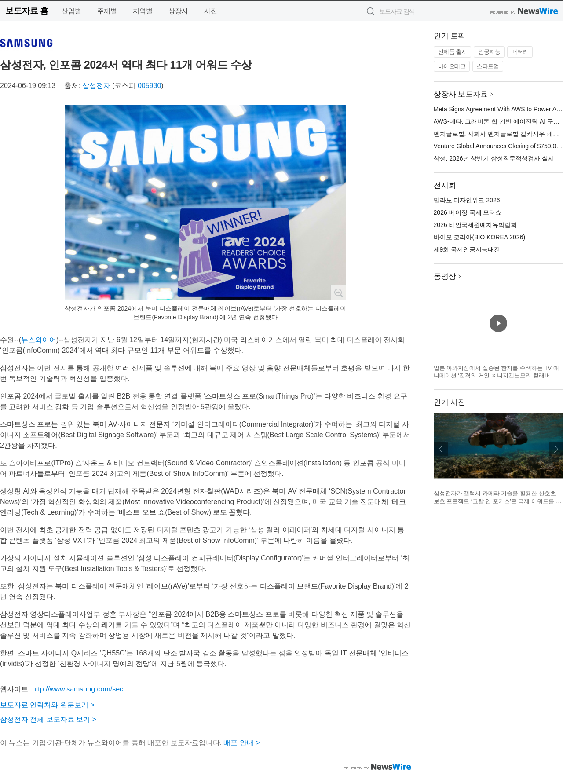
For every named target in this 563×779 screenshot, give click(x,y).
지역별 (143, 11)
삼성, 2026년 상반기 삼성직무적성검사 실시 (494, 158)
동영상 (445, 276)
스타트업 (488, 66)
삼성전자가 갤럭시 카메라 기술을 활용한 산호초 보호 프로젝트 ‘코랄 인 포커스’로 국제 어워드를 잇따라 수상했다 (498, 501)
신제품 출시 (452, 51)
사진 (210, 11)
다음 (556, 449)
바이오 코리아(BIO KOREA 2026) (480, 237)
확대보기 (338, 292)
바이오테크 (452, 66)
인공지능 (489, 51)
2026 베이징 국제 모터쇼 (468, 212)
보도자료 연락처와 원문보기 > (47, 705)
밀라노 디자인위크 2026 (467, 200)
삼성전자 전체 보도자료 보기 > (48, 719)
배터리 (520, 51)
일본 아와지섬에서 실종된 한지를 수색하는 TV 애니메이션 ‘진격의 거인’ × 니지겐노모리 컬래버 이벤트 (496, 376)
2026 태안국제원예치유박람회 (475, 224)
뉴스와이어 (38, 340)
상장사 (178, 11)
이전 (441, 449)
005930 (149, 85)
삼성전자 (96, 85)
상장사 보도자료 (461, 94)
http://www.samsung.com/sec (77, 689)
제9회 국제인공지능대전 (467, 249)
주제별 (107, 11)
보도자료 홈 (26, 10)
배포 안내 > (241, 742)
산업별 (71, 11)
